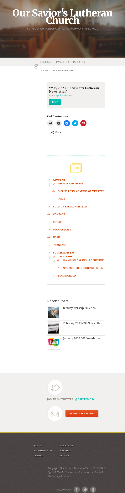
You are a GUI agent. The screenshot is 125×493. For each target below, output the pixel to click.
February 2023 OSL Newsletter (82, 323)
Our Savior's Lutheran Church (62, 16)
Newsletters (62, 62)
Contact (39, 455)
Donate (64, 455)
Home (37, 445)
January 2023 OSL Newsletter (81, 338)
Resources (66, 445)
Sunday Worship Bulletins (79, 308)
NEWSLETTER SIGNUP (82, 413)
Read (55, 102)
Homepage (46, 62)
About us (65, 450)
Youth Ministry (43, 450)
